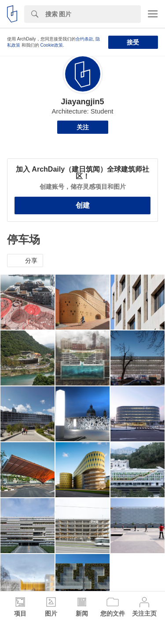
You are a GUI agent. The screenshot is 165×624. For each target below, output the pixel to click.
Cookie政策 (51, 45)
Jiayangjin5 (82, 101)
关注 (83, 127)
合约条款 (84, 39)
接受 (133, 42)
